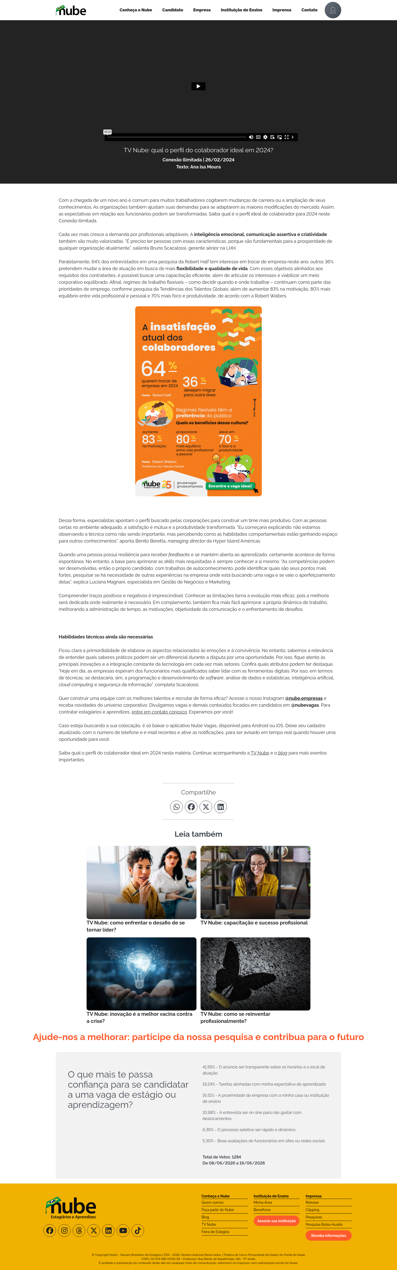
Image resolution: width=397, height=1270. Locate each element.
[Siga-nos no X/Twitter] (93, 1230)
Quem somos (213, 1202)
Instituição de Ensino (241, 10)
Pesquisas (314, 1217)
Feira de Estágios (215, 1232)
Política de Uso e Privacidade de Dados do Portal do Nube (264, 1255)
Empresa (202, 10)
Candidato (172, 10)
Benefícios (262, 1210)
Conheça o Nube (136, 10)
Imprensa (281, 10)
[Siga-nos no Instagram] (64, 1230)
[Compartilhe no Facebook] (191, 807)
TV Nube (209, 1224)
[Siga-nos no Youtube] (123, 1230)
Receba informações (328, 1236)
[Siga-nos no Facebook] (49, 1230)
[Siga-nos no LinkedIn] (108, 1230)
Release (312, 1202)
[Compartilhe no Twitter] (206, 807)
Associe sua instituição (276, 1221)
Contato (310, 10)
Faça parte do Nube (218, 1210)
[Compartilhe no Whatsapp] (176, 807)
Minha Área (263, 1202)
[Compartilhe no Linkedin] (220, 807)
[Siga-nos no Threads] (79, 1230)
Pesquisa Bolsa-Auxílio (324, 1224)
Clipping (312, 1210)
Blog (205, 1217)
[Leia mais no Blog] (141, 889)
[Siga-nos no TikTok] (137, 1230)
